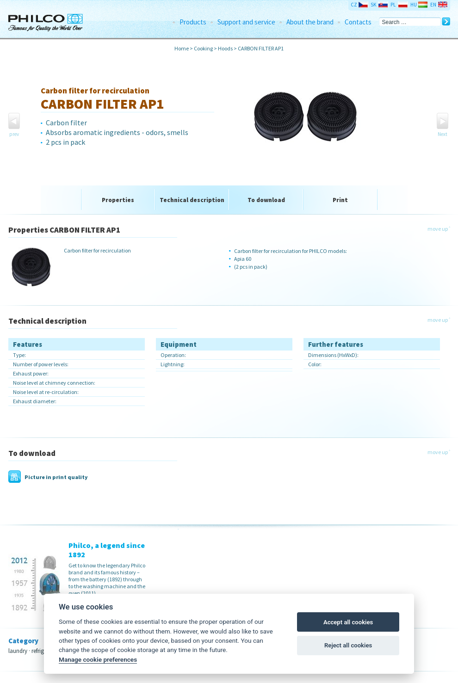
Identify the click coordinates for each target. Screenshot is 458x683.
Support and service (246, 22)
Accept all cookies (348, 622)
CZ (354, 4)
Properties (118, 200)
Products (192, 22)
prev (14, 134)
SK (373, 4)
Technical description (192, 200)
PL (393, 4)
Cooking (204, 48)
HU (413, 4)
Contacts (358, 22)
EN (433, 4)
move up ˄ (438, 228)
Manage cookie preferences (98, 659)
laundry (17, 651)
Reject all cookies (348, 645)
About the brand (310, 22)
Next (442, 134)
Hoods (226, 48)
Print (340, 200)
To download (266, 200)
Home (181, 48)
